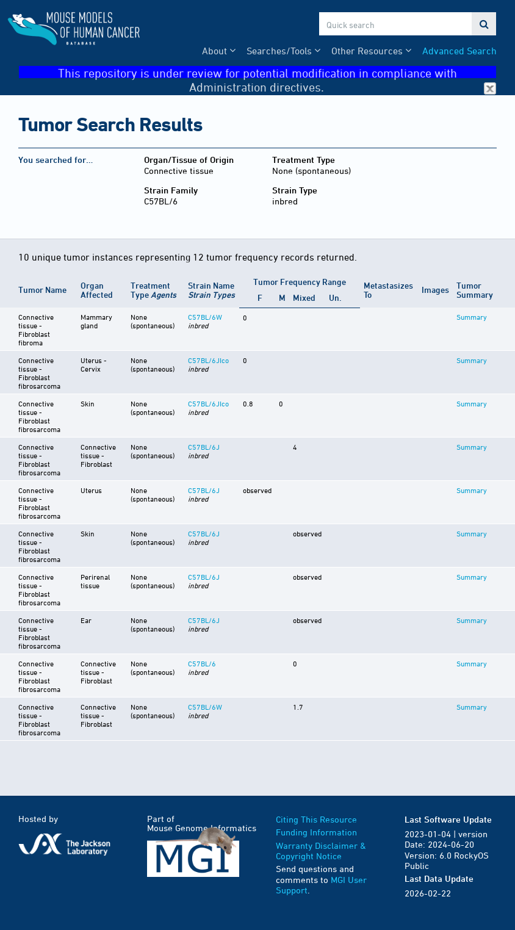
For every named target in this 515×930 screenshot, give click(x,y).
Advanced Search (459, 50)
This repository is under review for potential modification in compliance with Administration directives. (277, 72)
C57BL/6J (204, 446)
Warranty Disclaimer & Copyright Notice (321, 851)
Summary (471, 316)
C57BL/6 (202, 663)
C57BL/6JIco (208, 360)
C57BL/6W (205, 316)
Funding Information (316, 832)
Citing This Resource (316, 819)
